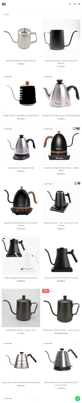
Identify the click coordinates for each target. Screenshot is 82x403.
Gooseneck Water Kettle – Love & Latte (61, 330)
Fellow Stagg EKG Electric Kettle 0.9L (21, 278)
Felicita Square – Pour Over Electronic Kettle (61, 224)
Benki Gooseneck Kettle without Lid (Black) (61, 62)
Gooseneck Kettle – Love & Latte (21, 330)
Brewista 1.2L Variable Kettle (21, 168)
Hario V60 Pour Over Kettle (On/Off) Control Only (61, 383)
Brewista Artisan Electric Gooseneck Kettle (21, 224)
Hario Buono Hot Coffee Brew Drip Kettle (21, 382)
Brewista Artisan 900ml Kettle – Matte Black (61, 169)
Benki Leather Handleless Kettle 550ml (21, 115)
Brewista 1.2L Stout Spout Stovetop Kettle (61, 115)
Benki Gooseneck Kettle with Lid (21, 60)
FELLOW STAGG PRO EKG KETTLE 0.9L (61, 278)
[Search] (71, 4)
